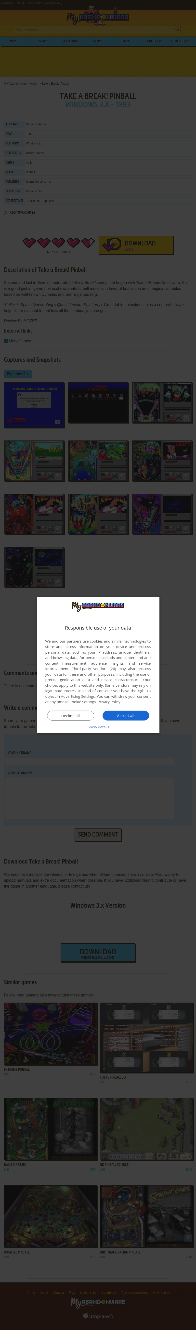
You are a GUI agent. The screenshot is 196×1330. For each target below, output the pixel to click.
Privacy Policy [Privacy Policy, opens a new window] (109, 701)
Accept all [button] (125, 715)
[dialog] (98, 665)
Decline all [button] (70, 715)
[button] (98, 727)
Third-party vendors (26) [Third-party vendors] (94, 668)
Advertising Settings (78, 696)
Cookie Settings (82, 701)
